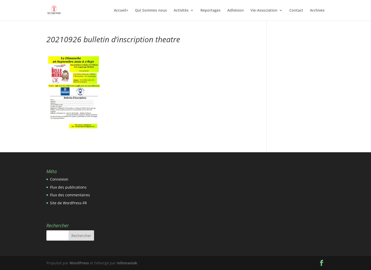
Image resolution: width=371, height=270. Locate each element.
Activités (181, 11)
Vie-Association (263, 11)
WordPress (79, 262)
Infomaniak (127, 262)
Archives (317, 11)
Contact (296, 11)
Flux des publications (68, 187)
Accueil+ (121, 11)
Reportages (210, 11)
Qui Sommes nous (151, 11)
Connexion (59, 179)
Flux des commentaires (70, 194)
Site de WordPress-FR (68, 202)
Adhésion (235, 11)
